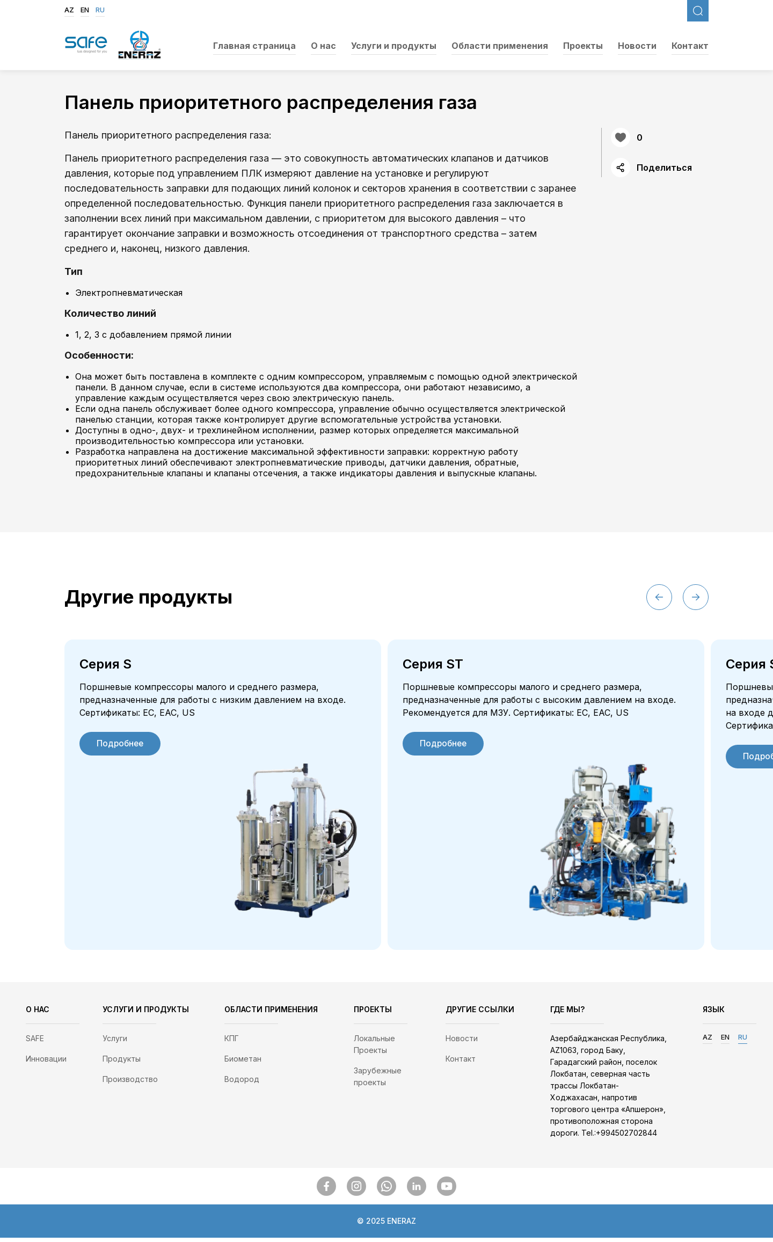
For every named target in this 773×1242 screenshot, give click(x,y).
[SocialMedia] (326, 1190)
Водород (241, 1083)
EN (85, 9)
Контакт (690, 45)
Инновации (46, 1062)
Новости (637, 45)
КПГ (231, 1042)
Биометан (242, 1062)
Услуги (115, 1042)
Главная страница (254, 45)
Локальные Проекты (374, 1048)
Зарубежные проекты (378, 1080)
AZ (69, 9)
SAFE (35, 1042)
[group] (222, 797)
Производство (130, 1083)
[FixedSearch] (698, 10)
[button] (696, 597)
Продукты (122, 1062)
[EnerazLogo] (139, 46)
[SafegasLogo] (85, 45)
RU (100, 9)
